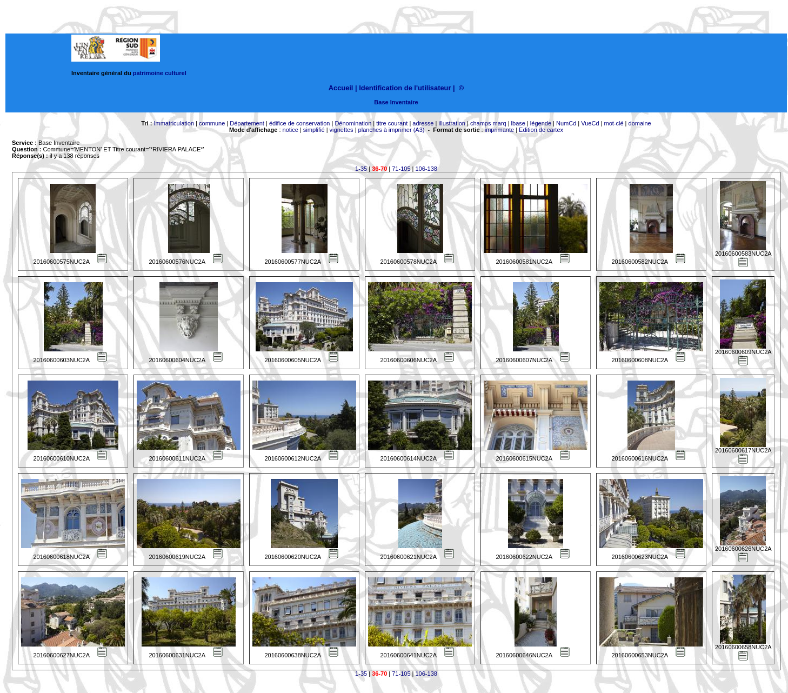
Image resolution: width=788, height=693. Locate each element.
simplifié (314, 129)
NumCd (566, 123)
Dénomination (353, 123)
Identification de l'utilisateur (405, 88)
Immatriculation (173, 123)
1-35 (361, 168)
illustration (451, 123)
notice (290, 129)
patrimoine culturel (159, 73)
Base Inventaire (396, 102)
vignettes (341, 129)
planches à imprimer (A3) (391, 129)
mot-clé (614, 123)
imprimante (499, 129)
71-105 (401, 168)
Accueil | (343, 88)
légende (540, 123)
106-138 (426, 168)
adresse (422, 123)
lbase (518, 123)
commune (212, 123)
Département (247, 123)
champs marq (488, 123)
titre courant (392, 123)
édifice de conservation (299, 123)
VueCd (590, 123)
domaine (640, 123)
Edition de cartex (541, 129)
